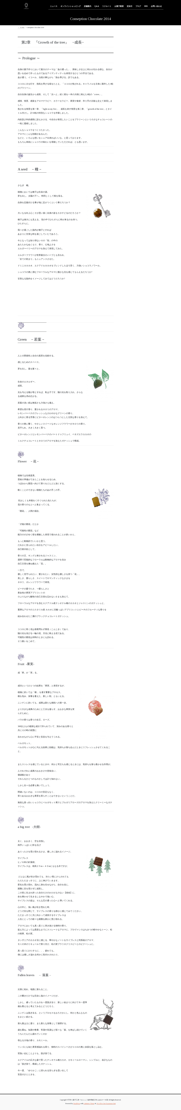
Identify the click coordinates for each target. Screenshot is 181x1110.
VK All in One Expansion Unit (106, 1103)
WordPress (76, 1103)
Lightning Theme (89, 1103)
